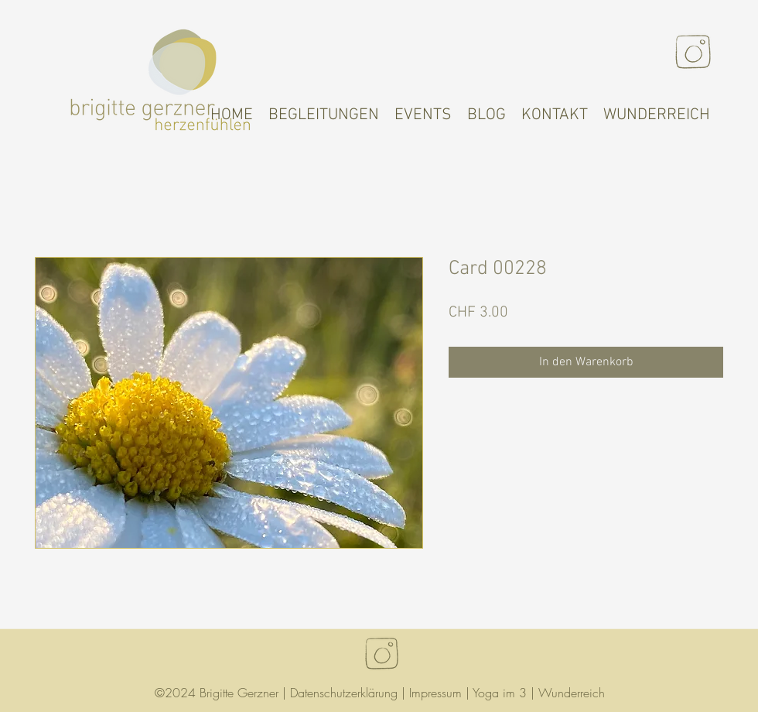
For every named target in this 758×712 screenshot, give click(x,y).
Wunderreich (571, 692)
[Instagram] (693, 51)
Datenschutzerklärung (344, 692)
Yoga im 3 (500, 692)
